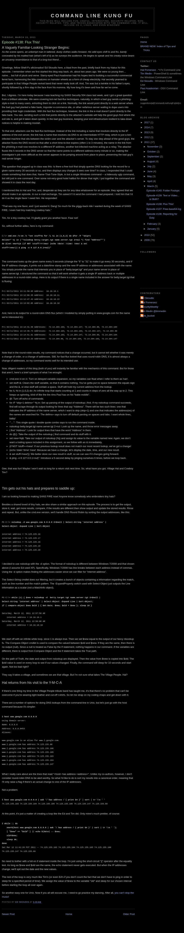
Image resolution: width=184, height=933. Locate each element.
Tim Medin (146, 73)
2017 (147, 122)
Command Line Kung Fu (92, 15)
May (150, 176)
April (150, 181)
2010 (147, 235)
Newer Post (8, 914)
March (151, 186)
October (152, 151)
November (153, 146)
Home (69, 914)
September (153, 156)
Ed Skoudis (146, 81)
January (152, 228)
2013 (147, 132)
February (152, 223)
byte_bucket (148, 315)
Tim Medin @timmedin (153, 311)
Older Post (129, 914)
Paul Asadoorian (149, 88)
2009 (147, 240)
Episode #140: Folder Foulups (162, 190)
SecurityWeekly (149, 306)
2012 (147, 137)
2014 (147, 127)
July (149, 166)
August (151, 161)
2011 (147, 142)
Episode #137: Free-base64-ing (163, 209)
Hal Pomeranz (148, 69)
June (150, 171)
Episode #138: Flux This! (160, 204)
